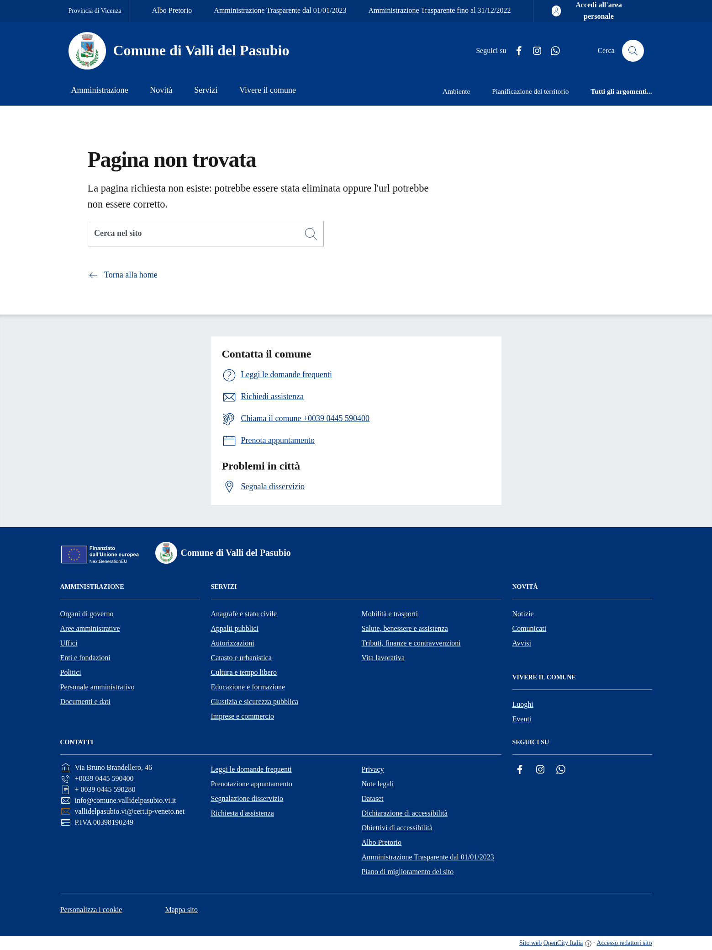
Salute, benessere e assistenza (405, 628)
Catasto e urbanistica (241, 658)
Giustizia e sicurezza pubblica (254, 701)
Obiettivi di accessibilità (397, 828)
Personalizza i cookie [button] (91, 909)
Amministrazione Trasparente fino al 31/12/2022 (440, 10)
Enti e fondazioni (85, 658)
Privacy (373, 769)
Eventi (522, 719)
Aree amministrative (90, 628)
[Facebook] (515, 51)
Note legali (378, 784)
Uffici (69, 643)
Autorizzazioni (232, 643)
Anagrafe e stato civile (244, 614)
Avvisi (521, 643)
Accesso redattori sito (624, 942)
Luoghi (522, 704)
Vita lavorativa (383, 658)
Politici (70, 672)
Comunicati (529, 628)
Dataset (373, 798)
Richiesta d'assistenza (242, 813)
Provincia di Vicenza (95, 10)
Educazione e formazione (248, 687)
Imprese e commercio (242, 716)
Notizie (523, 614)
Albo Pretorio (172, 10)
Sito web (530, 942)
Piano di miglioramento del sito (408, 871)
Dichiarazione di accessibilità (405, 813)
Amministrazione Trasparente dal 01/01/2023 (280, 10)
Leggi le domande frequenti (251, 769)
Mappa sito (181, 909)
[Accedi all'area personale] (592, 11)
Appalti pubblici (234, 628)
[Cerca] (311, 234)
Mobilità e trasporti (390, 614)
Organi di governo (87, 614)
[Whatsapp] (552, 51)
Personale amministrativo (97, 687)
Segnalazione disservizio (247, 798)
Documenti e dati (85, 701)
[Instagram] (533, 51)
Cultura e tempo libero (244, 672)
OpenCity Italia (563, 942)
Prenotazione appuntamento (251, 784)
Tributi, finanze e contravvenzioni (411, 643)
